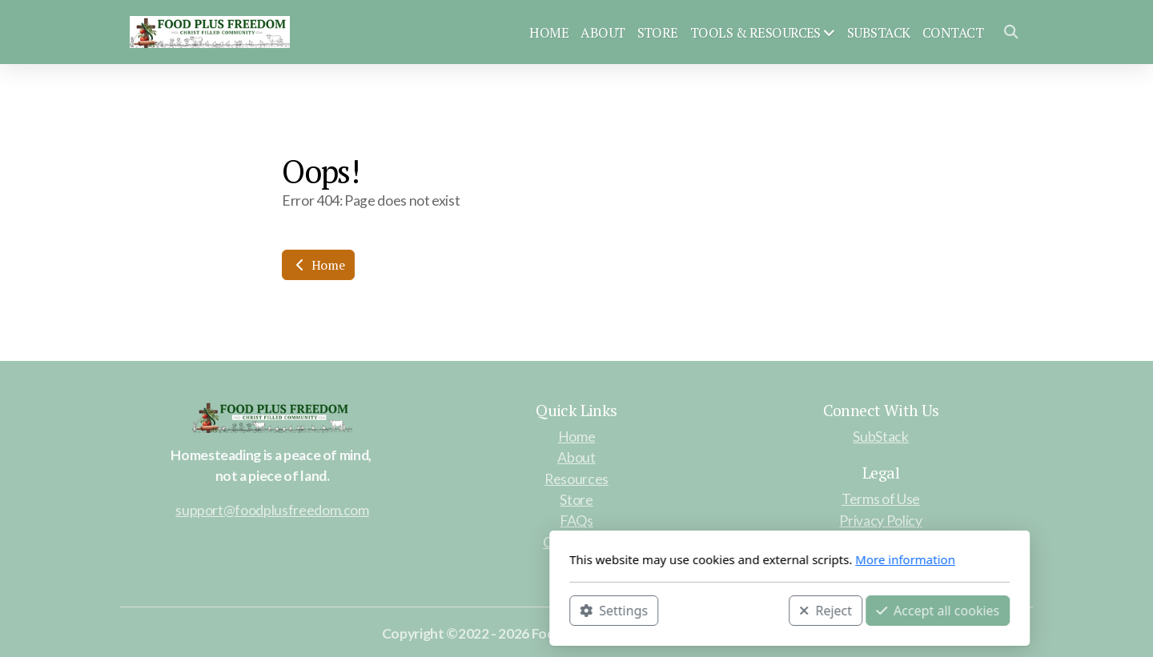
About (576, 457)
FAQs (576, 520)
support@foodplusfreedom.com (272, 510)
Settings (401, 610)
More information (692, 559)
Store (576, 499)
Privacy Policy (880, 520)
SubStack (880, 436)
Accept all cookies (724, 610)
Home (318, 265)
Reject (612, 610)
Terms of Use (881, 499)
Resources (576, 479)
